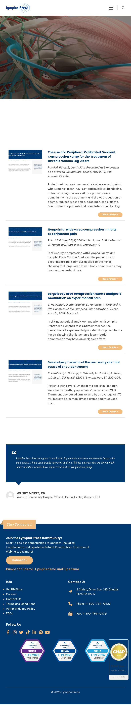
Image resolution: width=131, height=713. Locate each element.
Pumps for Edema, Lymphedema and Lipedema (42, 569)
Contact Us (13, 599)
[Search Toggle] (123, 8)
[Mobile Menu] (111, 7)
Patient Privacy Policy (20, 608)
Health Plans (14, 589)
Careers (11, 594)
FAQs (9, 613)
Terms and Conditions (20, 604)
